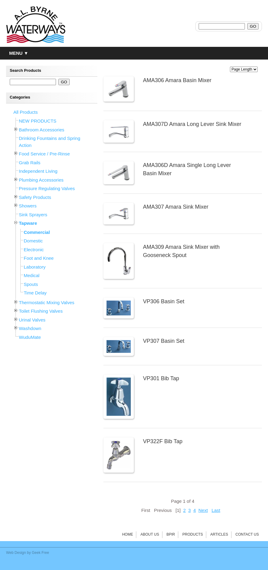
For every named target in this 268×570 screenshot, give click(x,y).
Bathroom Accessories (41, 129)
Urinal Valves (32, 319)
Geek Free (40, 553)
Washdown (30, 328)
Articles (219, 534)
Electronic (34, 249)
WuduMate (30, 337)
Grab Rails (29, 162)
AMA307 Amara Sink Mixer (175, 207)
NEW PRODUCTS (37, 120)
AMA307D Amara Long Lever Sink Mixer (192, 124)
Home (127, 534)
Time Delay (35, 292)
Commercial (37, 232)
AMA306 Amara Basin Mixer (177, 80)
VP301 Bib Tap (161, 378)
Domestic (33, 240)
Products (193, 534)
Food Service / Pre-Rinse (44, 153)
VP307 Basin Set (163, 341)
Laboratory (35, 266)
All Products (25, 112)
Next (203, 510)
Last (216, 510)
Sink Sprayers (33, 214)
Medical (32, 275)
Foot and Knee (39, 258)
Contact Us (247, 534)
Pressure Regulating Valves (47, 188)
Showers (28, 205)
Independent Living (38, 171)
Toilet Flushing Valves (41, 311)
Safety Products (35, 197)
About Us (150, 534)
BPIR (170, 534)
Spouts (31, 284)
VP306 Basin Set (163, 301)
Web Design (16, 553)
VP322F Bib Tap (163, 441)
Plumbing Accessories (41, 179)
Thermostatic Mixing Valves (46, 302)
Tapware (28, 223)
